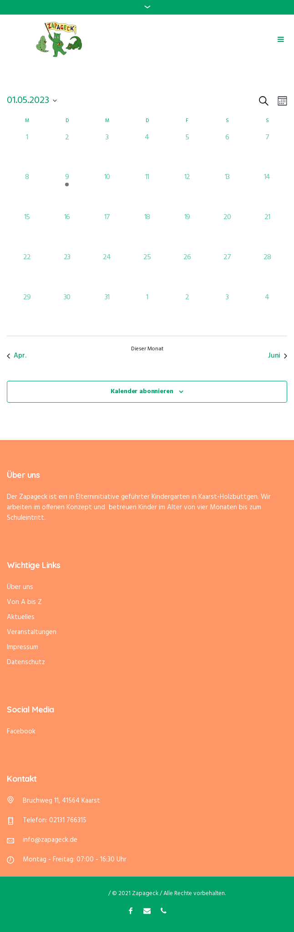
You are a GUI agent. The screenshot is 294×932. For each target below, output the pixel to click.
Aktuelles (21, 617)
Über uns (20, 587)
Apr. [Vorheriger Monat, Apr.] (16, 355)
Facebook (21, 731)
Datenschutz (26, 662)
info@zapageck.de (50, 840)
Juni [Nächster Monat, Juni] (277, 355)
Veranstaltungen (31, 632)
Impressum (22, 647)
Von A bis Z (24, 602)
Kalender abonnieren (142, 391)
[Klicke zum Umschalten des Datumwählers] (32, 101)
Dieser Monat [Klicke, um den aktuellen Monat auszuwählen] (147, 349)
